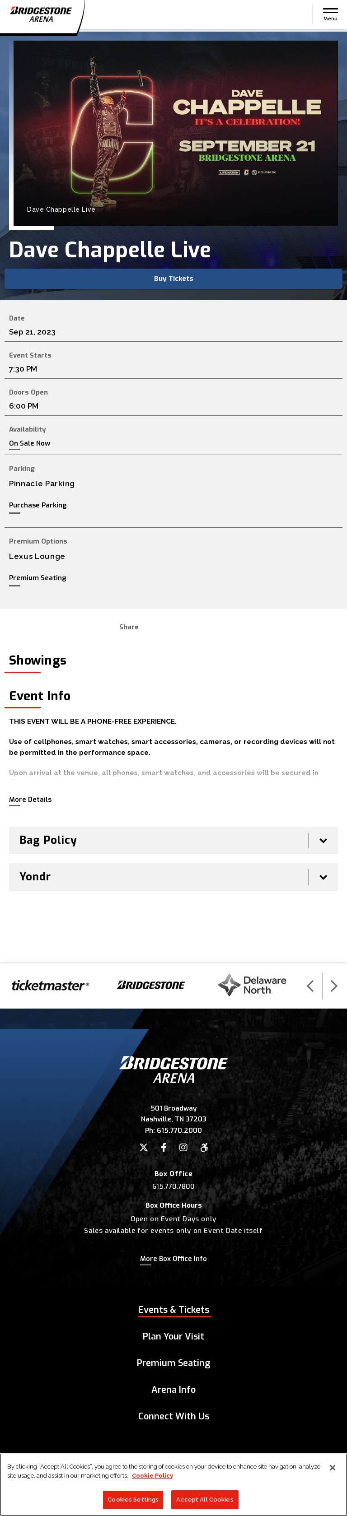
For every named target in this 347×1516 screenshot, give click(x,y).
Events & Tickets (173, 1310)
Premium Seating (37, 577)
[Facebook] (164, 1147)
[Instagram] (183, 1147)
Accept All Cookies (204, 1499)
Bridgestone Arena (40, 16)
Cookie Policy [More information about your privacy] (152, 1475)
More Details (30, 799)
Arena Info (173, 1390)
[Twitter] (143, 1147)
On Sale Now (29, 443)
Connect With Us (173, 1416)
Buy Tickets (173, 278)
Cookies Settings (133, 1499)
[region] (173, 1484)
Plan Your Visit (173, 1336)
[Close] (332, 1468)
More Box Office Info (173, 1258)
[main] (173, 497)
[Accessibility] (204, 1147)
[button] (330, 15)
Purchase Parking (38, 505)
